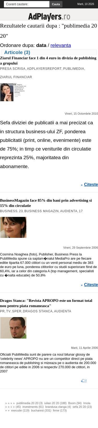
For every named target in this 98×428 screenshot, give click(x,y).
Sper (16, 311)
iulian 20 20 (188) (55, 403)
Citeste (91, 185)
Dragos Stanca (38, 311)
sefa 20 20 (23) (82, 406)
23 (21, 211)
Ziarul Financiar (16, 77)
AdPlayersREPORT (44, 68)
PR (2, 311)
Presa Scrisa (13, 68)
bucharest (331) (41, 410)
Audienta (68, 211)
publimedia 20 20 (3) (29, 403)
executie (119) (20, 410)
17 (81, 211)
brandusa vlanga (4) (58, 406)
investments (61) (33, 406)
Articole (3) (17, 52)
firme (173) (60, 410)
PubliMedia (73, 68)
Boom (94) (75, 403)
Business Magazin (41, 211)
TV (8, 311)
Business (9, 211)
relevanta (60, 45)
